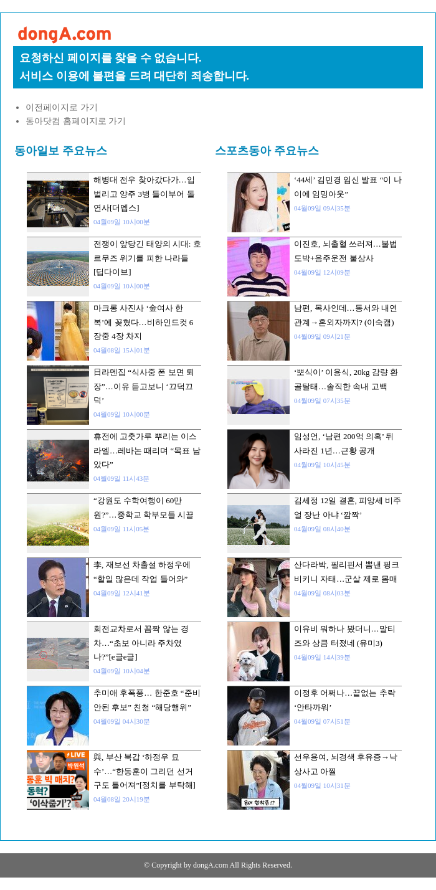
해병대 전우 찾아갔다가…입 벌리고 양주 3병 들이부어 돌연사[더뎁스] (144, 193)
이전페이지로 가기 (62, 107)
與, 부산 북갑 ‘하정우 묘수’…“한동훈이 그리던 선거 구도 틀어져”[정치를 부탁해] (144, 771)
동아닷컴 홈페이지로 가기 (76, 121)
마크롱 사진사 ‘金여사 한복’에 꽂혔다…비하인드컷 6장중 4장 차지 (143, 322)
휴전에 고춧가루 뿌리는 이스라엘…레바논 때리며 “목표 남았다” (147, 450)
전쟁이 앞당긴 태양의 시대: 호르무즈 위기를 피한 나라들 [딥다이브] (147, 258)
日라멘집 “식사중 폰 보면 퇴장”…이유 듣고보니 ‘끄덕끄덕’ (143, 386)
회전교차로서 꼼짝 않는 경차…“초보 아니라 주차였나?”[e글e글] (141, 642)
